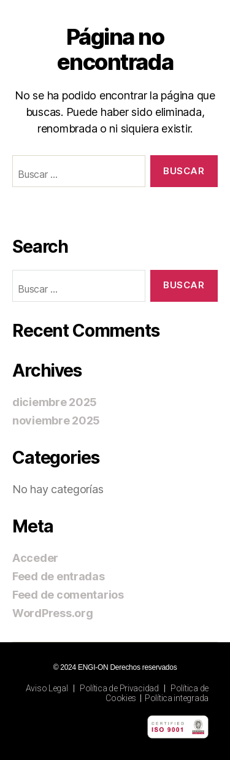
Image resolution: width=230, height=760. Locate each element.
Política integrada (177, 698)
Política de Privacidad (119, 688)
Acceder (35, 557)
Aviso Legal (47, 688)
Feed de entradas (58, 576)
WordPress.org (52, 613)
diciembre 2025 (54, 402)
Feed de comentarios (68, 594)
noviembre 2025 (56, 420)
